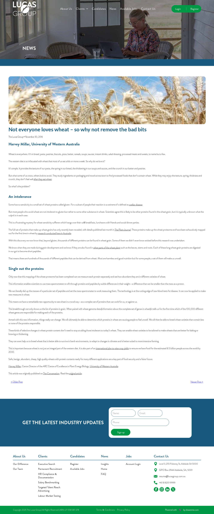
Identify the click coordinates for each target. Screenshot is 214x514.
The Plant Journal (123, 229)
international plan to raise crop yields (112, 348)
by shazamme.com (191, 509)
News (104, 456)
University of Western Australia (55, 144)
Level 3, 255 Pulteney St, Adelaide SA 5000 (178, 463)
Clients (42, 456)
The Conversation (51, 373)
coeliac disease (135, 204)
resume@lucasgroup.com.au (172, 476)
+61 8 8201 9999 (167, 482)
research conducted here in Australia (54, 233)
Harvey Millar (19, 144)
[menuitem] (68, 9)
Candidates (77, 456)
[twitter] (173, 489)
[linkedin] (167, 489)
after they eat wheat (43, 179)
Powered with (171, 509)
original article (75, 373)
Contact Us (161, 456)
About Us (19, 456)
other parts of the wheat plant (106, 247)
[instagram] (161, 489)
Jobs (129, 456)
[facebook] (156, 489)
